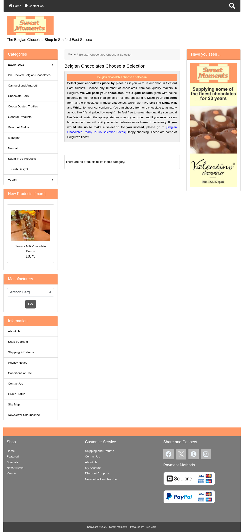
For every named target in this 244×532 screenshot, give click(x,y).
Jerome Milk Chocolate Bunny (30, 231)
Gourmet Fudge (18, 127)
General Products (20, 117)
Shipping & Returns (21, 352)
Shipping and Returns (99, 451)
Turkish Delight (18, 169)
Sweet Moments (118, 527)
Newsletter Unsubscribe (24, 415)
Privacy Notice (17, 362)
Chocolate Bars (18, 96)
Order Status (16, 394)
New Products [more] (27, 193)
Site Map (14, 404)
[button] (232, 6)
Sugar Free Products (22, 158)
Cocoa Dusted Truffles (23, 106)
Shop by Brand (18, 341)
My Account (92, 468)
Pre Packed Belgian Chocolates (29, 75)
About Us (14, 331)
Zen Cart (151, 527)
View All (12, 473)
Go (30, 304)
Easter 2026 (30, 65)
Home (15, 6)
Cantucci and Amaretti (23, 85)
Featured (13, 456)
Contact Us (34, 6)
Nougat (13, 148)
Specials (12, 462)
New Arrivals (15, 468)
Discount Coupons (97, 473)
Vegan (30, 180)
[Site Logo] (30, 25)
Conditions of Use (20, 373)
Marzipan (14, 137)
